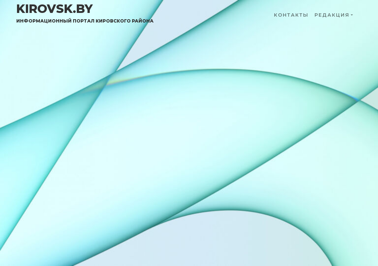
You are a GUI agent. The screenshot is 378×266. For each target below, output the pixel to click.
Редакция (332, 15)
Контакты (291, 15)
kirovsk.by (85, 12)
